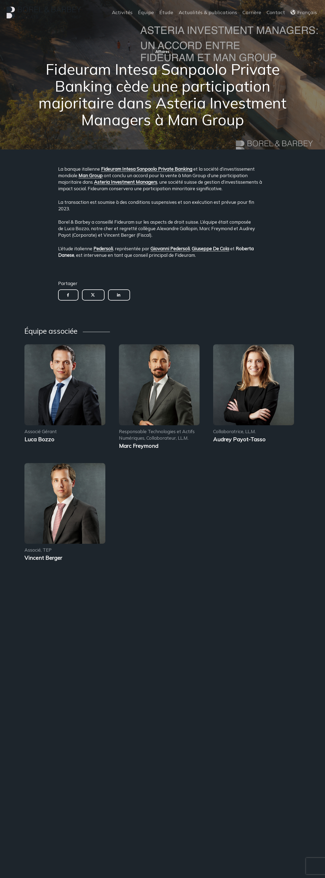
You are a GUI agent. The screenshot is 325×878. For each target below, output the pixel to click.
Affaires (162, 51)
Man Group (90, 175)
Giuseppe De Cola (210, 248)
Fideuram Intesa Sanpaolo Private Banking (146, 169)
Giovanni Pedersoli (170, 248)
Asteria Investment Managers (125, 182)
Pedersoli (103, 248)
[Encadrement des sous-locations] (64, 385)
